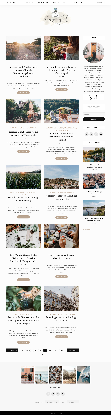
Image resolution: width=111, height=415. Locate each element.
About (66, 2)
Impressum (39, 402)
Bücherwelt (19, 314)
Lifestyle (55, 2)
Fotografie (19, 252)
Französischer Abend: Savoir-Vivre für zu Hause (61, 256)
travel (19, 128)
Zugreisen (26, 128)
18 (50, 350)
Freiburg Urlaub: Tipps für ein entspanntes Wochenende (23, 133)
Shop (75, 2)
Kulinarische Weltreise (57, 64)
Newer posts (12, 350)
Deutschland (14, 64)
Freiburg (23, 127)
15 (35, 350)
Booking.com (87, 229)
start (28, 350)
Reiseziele (30, 2)
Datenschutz (52, 402)
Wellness (64, 130)
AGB (63, 402)
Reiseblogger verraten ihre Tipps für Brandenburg (23, 199)
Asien (50, 192)
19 (55, 350)
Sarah (24, 79)
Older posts (73, 350)
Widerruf (72, 402)
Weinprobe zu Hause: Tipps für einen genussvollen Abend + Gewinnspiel (62, 70)
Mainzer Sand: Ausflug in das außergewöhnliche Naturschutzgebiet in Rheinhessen (23, 71)
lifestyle (70, 64)
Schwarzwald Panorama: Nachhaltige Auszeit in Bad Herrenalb (61, 136)
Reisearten (43, 2)
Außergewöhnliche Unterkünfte (61, 127)
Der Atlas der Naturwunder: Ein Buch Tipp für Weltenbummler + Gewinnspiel (23, 320)
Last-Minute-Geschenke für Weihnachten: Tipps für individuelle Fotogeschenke (23, 258)
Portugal (56, 314)
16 (40, 350)
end (61, 350)
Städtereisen (32, 127)
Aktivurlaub (14, 192)
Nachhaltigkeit (32, 64)
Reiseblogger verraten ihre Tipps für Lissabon (61, 319)
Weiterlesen (23, 92)
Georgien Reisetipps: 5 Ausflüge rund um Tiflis (61, 197)
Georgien (56, 192)
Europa (22, 64)
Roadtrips (65, 192)
